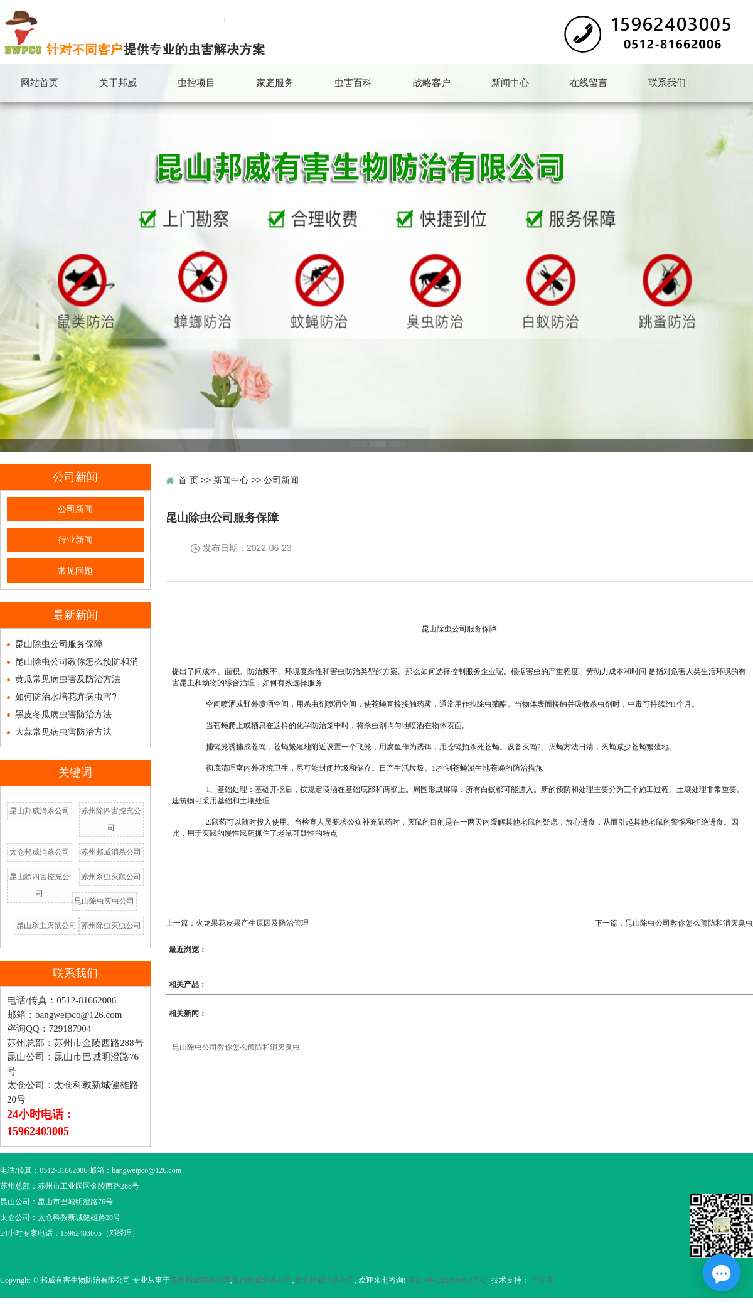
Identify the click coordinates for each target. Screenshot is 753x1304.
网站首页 (39, 83)
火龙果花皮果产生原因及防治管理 (252, 923)
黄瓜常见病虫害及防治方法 (67, 679)
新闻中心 (510, 83)
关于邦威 (118, 83)
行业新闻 (75, 540)
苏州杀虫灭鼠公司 (111, 876)
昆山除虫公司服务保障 (59, 644)
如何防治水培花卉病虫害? (66, 697)
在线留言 (588, 83)
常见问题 (75, 570)
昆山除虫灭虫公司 (104, 901)
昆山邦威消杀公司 (39, 810)
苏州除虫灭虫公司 (111, 925)
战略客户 (432, 83)
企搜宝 (542, 1280)
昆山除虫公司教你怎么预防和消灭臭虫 (689, 923)
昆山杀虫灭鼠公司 (46, 925)
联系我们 (667, 83)
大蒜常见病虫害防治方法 (63, 732)
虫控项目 (196, 83)
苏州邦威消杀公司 (111, 852)
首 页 (188, 480)
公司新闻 (75, 509)
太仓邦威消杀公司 (39, 852)
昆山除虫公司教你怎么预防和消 (76, 661)
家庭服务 (275, 83)
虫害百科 (353, 83)
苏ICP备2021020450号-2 (447, 1280)
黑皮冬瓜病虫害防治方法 (63, 714)
